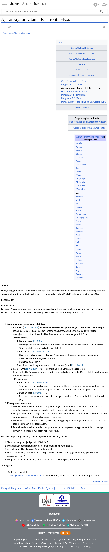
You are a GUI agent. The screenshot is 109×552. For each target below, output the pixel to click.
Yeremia (79, 224)
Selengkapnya (86, 520)
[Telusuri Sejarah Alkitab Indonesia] (54, 11)
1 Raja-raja (80, 178)
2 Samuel (79, 175)
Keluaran (79, 147)
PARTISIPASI (53, 533)
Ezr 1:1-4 (38, 341)
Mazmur (79, 207)
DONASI (65, 533)
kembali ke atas (100, 481)
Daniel (78, 235)
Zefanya (79, 267)
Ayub (78, 203)
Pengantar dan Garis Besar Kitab (82, 75)
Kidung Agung (82, 217)
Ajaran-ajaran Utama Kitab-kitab (16, 33)
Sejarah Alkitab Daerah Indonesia (81, 53)
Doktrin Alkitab (82, 70)
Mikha (78, 256)
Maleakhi (79, 277)
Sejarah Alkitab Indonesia (29, 3)
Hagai (78, 270)
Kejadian (79, 143)
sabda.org (86, 546)
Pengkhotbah (81, 214)
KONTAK (42, 533)
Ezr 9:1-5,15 (39, 382)
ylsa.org (75, 546)
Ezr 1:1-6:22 (30, 327)
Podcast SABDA (53, 525)
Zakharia (79, 274)
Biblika (82, 64)
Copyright (17, 539)
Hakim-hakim (81, 164)
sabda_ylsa (22, 520)
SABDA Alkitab (31, 525)
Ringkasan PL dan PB (71, 84)
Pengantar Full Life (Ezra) (73, 94)
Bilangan (79, 154)
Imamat (79, 150)
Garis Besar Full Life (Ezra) (74, 91)
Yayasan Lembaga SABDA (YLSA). (60, 539)
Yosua (78, 161)
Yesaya (78, 221)
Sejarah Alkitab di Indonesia (82, 48)
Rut (77, 168)
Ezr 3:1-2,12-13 (41, 351)
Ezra (77, 193)
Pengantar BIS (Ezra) (71, 98)
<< (59, 42)
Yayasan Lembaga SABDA (45, 520)
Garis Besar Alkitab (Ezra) (73, 81)
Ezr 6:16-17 (77, 365)
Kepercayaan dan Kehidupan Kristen (87, 121)
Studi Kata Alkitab (82, 107)
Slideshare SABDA (77, 525)
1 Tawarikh (80, 186)
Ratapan (79, 228)
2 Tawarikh (80, 189)
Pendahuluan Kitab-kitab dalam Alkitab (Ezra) (83, 101)
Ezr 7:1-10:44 (32, 368)
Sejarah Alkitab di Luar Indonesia (82, 59)
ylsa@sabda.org (55, 546)
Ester (78, 200)
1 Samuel (79, 171)
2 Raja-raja (80, 182)
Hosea (78, 238)
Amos (78, 245)
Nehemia (79, 196)
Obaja (78, 249)
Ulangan (79, 157)
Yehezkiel (80, 231)
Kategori (5, 488)
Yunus (78, 253)
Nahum (79, 260)
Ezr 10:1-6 (38, 392)
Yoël (77, 242)
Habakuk (79, 263)
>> (62, 42)
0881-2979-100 (31, 546)
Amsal (78, 210)
